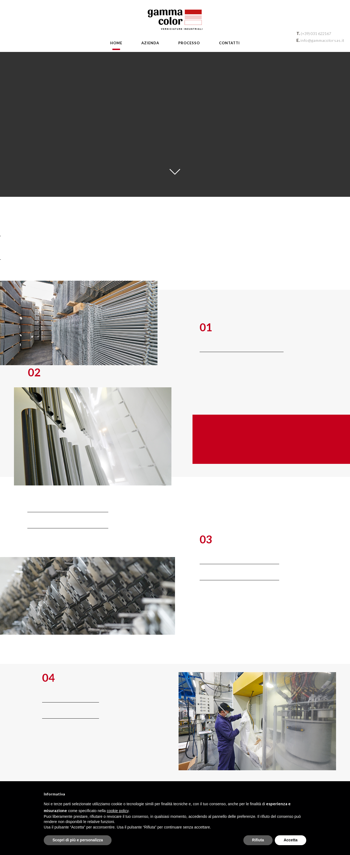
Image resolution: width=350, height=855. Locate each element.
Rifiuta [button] (258, 840)
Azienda (150, 43)
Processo (189, 43)
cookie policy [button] (118, 811)
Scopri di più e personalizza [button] (77, 840)
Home (116, 43)
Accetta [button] (291, 840)
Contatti (229, 43)
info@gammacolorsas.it (323, 40)
